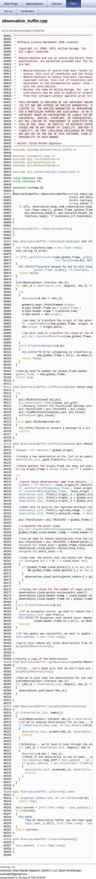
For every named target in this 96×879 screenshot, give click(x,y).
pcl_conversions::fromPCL (72, 763)
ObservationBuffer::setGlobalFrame (45, 242)
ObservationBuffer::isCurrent (41, 792)
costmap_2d (7, 866)
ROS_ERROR (26, 267)
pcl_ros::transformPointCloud (43, 336)
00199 (7, 662)
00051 (7, 194)
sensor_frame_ (59, 469)
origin (69, 305)
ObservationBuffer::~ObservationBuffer (41, 229)
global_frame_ (44, 270)
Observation (30, 298)
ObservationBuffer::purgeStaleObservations (51, 706)
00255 (7, 839)
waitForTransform (41, 257)
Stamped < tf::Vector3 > (33, 450)
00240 (7, 792)
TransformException (43, 346)
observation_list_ (50, 286)
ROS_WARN (25, 817)
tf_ (21, 207)
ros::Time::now (67, 248)
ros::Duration (65, 260)
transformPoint (38, 324)
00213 (7, 706)
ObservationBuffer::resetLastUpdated (47, 839)
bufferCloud (27, 415)
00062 (7, 229)
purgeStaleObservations (32, 646)
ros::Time (23, 248)
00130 (7, 444)
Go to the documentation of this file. (23, 30)
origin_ (56, 314)
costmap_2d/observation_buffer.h (51, 150)
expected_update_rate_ (38, 798)
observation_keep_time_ (41, 725)
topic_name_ (33, 823)
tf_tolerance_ (79, 270)
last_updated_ (26, 637)
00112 (7, 387)
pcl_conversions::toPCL (35, 403)
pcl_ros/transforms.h (43, 159)
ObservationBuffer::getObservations (46, 662)
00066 (7, 242)
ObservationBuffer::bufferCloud (43, 387)
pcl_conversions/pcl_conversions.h (53, 172)
